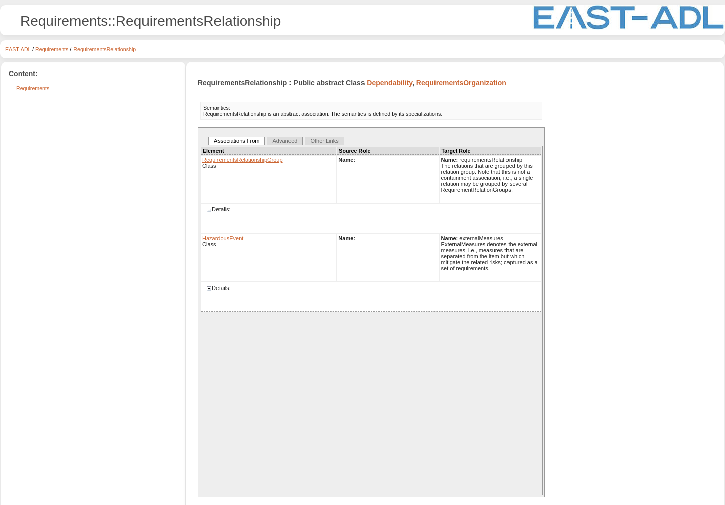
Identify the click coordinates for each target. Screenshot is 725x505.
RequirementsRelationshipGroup (242, 160)
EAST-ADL (18, 49)
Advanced (284, 141)
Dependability (389, 83)
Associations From (236, 141)
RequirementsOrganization (461, 83)
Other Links (324, 141)
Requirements (51, 49)
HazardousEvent (222, 238)
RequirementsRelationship (104, 49)
